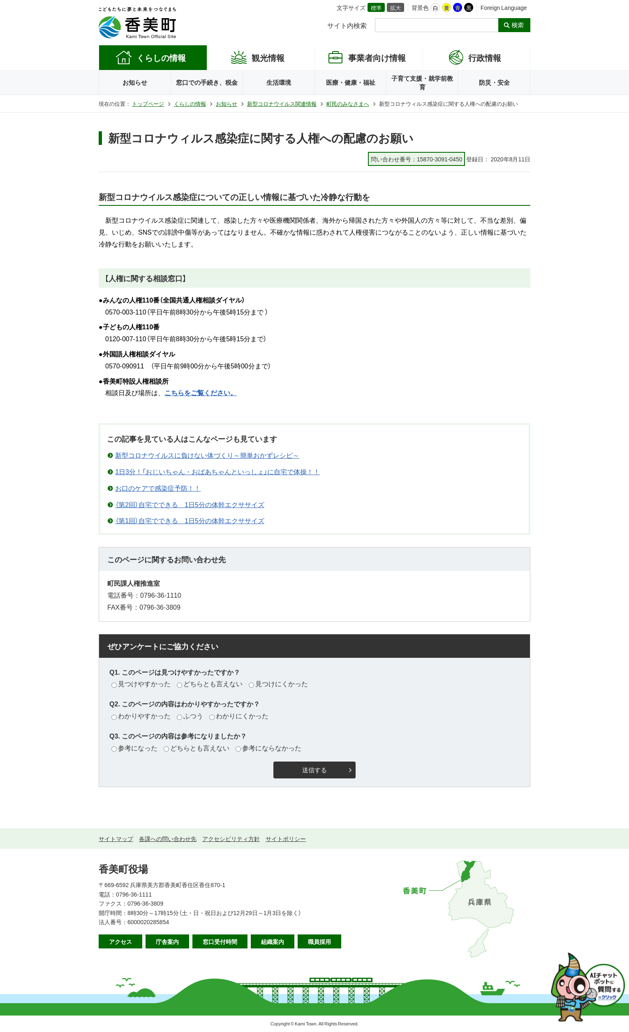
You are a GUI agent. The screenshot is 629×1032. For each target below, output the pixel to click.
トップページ (148, 103)
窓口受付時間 (220, 941)
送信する (314, 769)
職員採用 (319, 941)
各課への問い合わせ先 (168, 838)
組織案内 (272, 941)
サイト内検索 (347, 25)
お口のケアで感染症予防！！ (158, 488)
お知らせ (135, 82)
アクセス (120, 941)
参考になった (134, 747)
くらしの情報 (190, 103)
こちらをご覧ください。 (200, 392)
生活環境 (278, 82)
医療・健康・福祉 (350, 82)
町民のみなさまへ (347, 103)
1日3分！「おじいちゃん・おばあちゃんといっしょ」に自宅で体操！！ (217, 471)
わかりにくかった (238, 715)
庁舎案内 (167, 941)
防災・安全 (494, 82)
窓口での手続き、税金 (207, 82)
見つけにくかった (278, 683)
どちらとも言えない (210, 683)
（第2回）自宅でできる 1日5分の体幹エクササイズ (189, 504)
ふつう (190, 715)
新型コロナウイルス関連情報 (282, 103)
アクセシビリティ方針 (231, 838)
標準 (376, 8)
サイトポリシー (286, 838)
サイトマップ (116, 838)
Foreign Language (504, 7)
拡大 (395, 8)
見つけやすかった (141, 683)
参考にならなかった (268, 747)
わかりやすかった (141, 715)
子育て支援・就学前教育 (422, 82)
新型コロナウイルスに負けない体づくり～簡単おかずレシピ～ (207, 455)
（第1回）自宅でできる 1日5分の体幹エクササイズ (189, 520)
